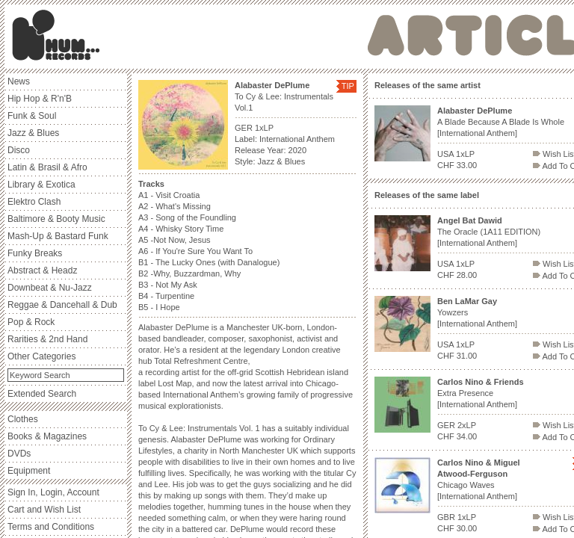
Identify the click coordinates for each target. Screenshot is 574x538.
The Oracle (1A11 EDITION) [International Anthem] (488, 231)
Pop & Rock (31, 322)
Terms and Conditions (50, 527)
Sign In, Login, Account (53, 492)
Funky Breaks (34, 253)
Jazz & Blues (33, 133)
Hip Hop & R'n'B (39, 98)
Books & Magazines (47, 436)
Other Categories (41, 356)
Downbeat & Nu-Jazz (49, 287)
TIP (348, 85)
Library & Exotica (41, 184)
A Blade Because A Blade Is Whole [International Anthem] (500, 121)
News (18, 81)
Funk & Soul (31, 116)
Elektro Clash (34, 202)
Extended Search (41, 394)
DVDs (19, 453)
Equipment (28, 471)
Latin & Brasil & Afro (47, 167)
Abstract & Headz (42, 270)
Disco (18, 150)
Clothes (22, 419)
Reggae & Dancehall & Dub (62, 305)
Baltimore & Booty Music (56, 219)
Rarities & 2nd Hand (47, 339)
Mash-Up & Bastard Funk (57, 236)
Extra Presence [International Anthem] (480, 393)
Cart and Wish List (44, 509)
